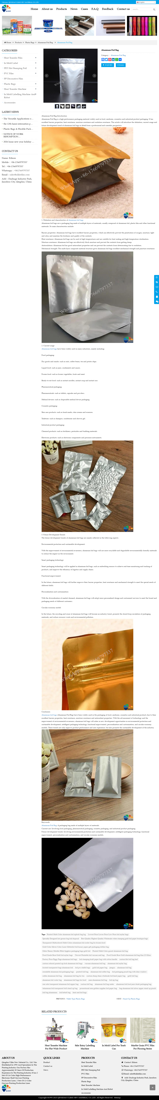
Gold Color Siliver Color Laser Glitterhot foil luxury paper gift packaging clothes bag (76, 947)
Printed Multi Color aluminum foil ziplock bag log (66, 934)
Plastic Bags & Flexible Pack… (18, 129)
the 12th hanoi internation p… (18, 123)
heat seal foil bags (80, 992)
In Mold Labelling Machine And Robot (97, 1089)
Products (18, 42)
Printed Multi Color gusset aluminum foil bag (110, 951)
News (45, 1070)
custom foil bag (87, 984)
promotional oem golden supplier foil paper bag (98, 988)
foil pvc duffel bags (82, 968)
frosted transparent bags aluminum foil (58, 968)
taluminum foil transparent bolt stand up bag (60, 988)
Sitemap (117, 1097)
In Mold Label (11, 63)
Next (94, 76)
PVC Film (9, 73)
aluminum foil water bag (52, 980)
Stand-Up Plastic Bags (131, 999)
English (140, 2)
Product (46, 1062)
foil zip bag (113, 980)
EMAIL (120, 65)
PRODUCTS (88, 1057)
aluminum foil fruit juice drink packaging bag (133, 984)
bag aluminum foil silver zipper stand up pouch (137, 988)
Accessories (10, 102)
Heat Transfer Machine (15, 89)
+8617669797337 (22, 170)
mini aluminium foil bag (98, 980)
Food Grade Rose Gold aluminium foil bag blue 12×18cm (129, 955)
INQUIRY (108, 65)
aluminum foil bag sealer (104, 984)
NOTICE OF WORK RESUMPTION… (13, 135)
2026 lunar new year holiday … (19, 141)
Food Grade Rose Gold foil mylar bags (58, 955)
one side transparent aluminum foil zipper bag (60, 984)
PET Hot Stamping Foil (15, 68)
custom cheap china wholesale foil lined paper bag (106, 976)
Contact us (47, 1066)
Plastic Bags (29, 42)
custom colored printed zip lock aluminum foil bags (62, 963)
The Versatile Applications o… (18, 118)
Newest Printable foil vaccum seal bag (89, 955)
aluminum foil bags (76, 220)
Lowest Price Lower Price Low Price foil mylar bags (108, 934)
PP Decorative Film (13, 78)
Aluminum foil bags (49, 349)
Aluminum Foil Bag (45, 42)
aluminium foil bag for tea (74, 976)
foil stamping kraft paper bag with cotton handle (98, 959)
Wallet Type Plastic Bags (75, 999)
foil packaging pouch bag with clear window (129, 972)
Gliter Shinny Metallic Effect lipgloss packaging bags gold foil (66, 951)
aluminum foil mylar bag (117, 963)
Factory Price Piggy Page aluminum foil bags (60, 959)
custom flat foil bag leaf (128, 959)
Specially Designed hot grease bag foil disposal (61, 939)
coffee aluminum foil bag (52, 976)
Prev (47, 76)
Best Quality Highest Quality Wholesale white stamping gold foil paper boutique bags (114, 939)
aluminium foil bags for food (75, 980)
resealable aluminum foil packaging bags (58, 972)
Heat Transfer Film (13, 57)
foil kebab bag (64, 992)
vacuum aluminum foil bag (95, 963)
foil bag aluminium (50, 992)
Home (8, 42)
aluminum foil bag (124, 968)
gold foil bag (133, 976)
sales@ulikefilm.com (20, 174)
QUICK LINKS (51, 1057)
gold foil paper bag (99, 968)
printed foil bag (82, 972)
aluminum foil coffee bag (100, 972)
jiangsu (112, 968)
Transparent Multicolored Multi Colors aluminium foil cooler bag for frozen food (74, 943)
